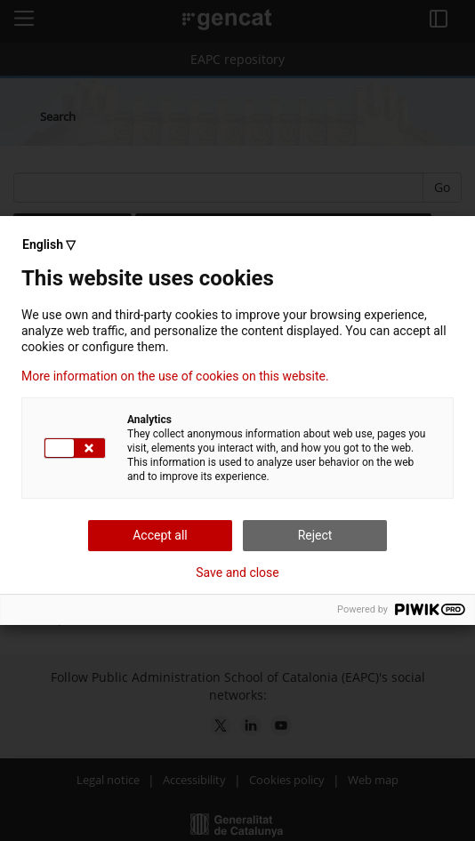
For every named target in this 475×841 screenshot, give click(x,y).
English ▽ (49, 244)
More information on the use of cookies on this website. (175, 376)
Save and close (237, 572)
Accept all (160, 535)
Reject (315, 535)
